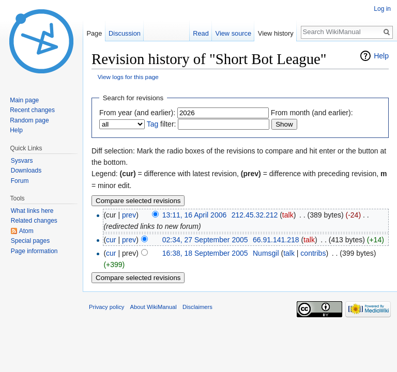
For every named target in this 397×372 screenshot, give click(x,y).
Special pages (30, 240)
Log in (382, 8)
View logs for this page (128, 76)
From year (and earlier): (137, 113)
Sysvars (22, 160)
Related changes (34, 220)
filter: (161, 124)
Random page (29, 120)
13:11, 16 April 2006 (194, 215)
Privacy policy (106, 307)
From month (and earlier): (312, 113)
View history (276, 33)
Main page (24, 100)
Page (94, 33)
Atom (26, 231)
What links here (32, 210)
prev (129, 215)
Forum (20, 180)
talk (288, 215)
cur (111, 240)
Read (201, 33)
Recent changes (32, 110)
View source (233, 33)
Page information (34, 251)
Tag (153, 124)
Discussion (125, 33)
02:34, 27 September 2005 (205, 240)
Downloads (26, 170)
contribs (313, 253)
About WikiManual (153, 307)
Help (381, 56)
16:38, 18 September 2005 (205, 253)
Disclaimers (197, 307)
